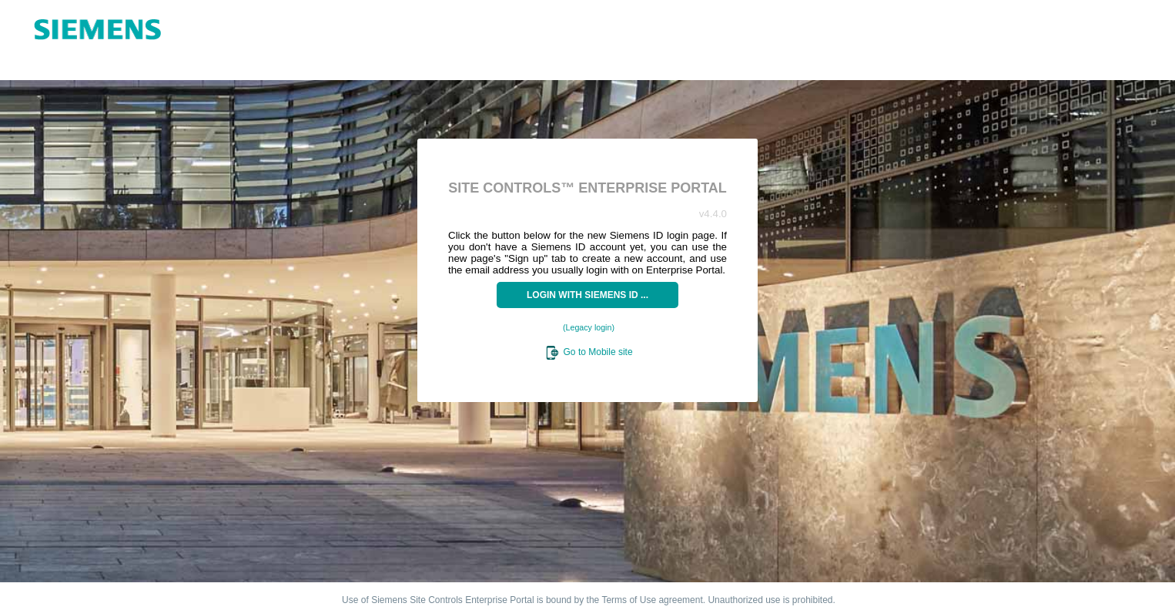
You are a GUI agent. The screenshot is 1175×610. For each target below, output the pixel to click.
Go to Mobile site (588, 352)
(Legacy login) (588, 327)
